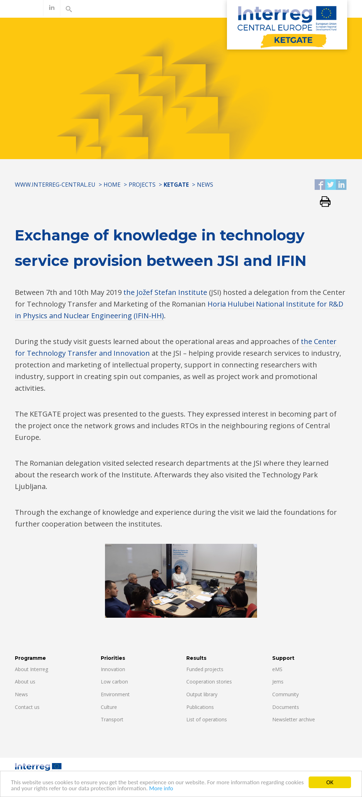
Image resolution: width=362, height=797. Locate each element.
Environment (115, 694)
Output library (201, 694)
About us (25, 681)
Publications (200, 707)
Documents (285, 707)
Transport (112, 719)
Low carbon (114, 681)
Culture (109, 707)
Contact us (27, 707)
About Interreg (31, 669)
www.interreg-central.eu (55, 184)
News (205, 184)
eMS (277, 669)
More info (161, 789)
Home (112, 184)
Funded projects (204, 669)
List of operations (206, 719)
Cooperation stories (209, 681)
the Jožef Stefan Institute (165, 292)
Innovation (113, 669)
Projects (142, 184)
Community (285, 694)
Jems (278, 681)
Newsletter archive (293, 719)
